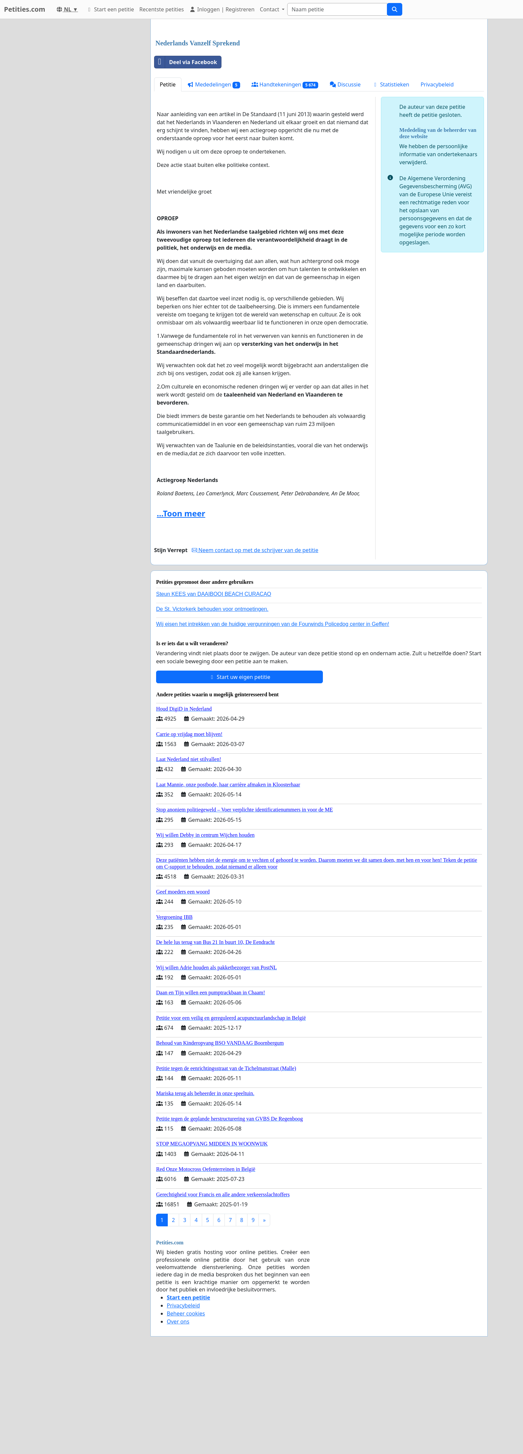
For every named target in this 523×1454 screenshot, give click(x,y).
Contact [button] (270, 9)
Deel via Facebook (185, 156)
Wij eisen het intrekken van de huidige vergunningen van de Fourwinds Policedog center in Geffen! (272, 717)
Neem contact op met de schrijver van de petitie (255, 643)
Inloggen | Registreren (221, 9)
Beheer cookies (186, 1407)
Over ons (178, 1415)
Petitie (168, 178)
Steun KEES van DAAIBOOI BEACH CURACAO (213, 687)
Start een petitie (110, 9)
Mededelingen (213, 178)
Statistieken (390, 178)
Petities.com (24, 9)
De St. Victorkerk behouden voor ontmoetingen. (212, 702)
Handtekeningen (284, 178)
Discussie (345, 178)
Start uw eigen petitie (240, 770)
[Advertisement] (319, 76)
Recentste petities (161, 9)
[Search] (337, 9)
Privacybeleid (437, 178)
